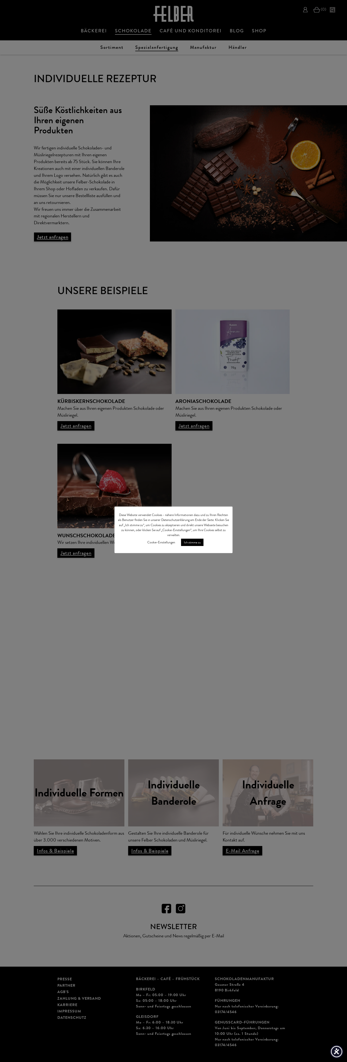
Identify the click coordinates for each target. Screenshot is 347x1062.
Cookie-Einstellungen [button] (161, 542)
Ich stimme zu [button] (192, 542)
